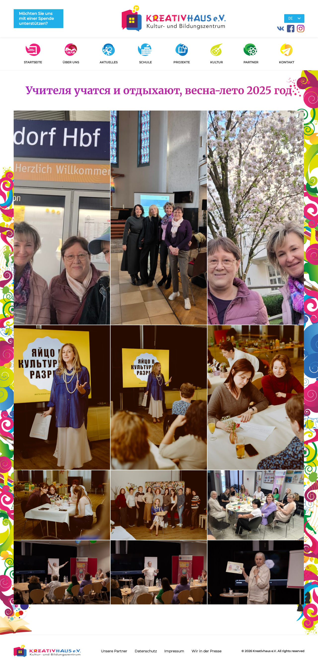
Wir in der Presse (206, 651)
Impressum (174, 651)
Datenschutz (146, 651)
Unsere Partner (114, 651)
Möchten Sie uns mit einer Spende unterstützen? (36, 18)
